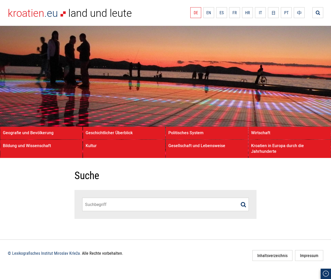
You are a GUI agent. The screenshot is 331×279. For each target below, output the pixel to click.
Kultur (91, 145)
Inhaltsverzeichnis (272, 255)
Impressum (309, 255)
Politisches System (186, 132)
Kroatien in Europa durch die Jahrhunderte (277, 148)
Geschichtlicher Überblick (109, 132)
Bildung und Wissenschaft (27, 145)
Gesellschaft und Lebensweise (196, 145)
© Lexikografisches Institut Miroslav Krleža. (44, 253)
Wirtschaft (260, 132)
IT (260, 12)
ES (222, 12)
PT (286, 12)
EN (208, 12)
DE (196, 12)
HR (247, 12)
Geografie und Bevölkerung (28, 132)
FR (234, 12)
